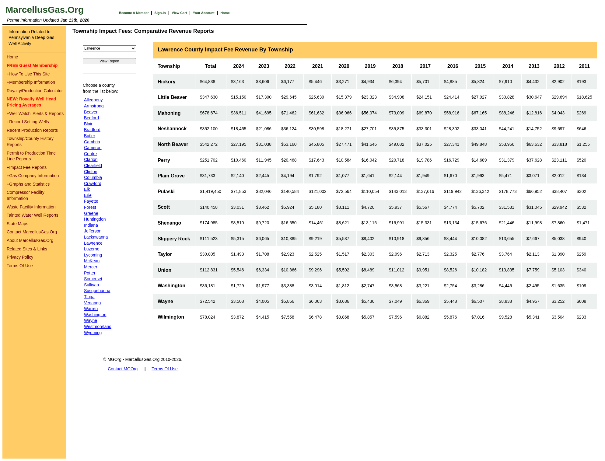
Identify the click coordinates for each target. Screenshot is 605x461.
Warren (91, 308)
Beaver (90, 112)
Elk (87, 189)
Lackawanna (96, 237)
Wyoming (93, 332)
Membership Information (31, 82)
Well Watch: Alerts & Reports (35, 113)
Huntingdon (95, 219)
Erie (88, 195)
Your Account (204, 13)
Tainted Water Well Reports (32, 215)
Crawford (92, 183)
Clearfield (93, 165)
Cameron (93, 147)
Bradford (92, 129)
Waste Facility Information (31, 206)
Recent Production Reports (32, 130)
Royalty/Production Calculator (35, 90)
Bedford (91, 117)
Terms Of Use (20, 265)
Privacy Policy (20, 257)
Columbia (93, 177)
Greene (91, 213)
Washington (95, 314)
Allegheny (93, 99)
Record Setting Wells (28, 121)
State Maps (17, 223)
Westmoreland (97, 326)
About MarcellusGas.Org (30, 240)
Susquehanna (97, 290)
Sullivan (91, 284)
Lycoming (93, 255)
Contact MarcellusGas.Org (32, 231)
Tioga (89, 296)
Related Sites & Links (27, 248)
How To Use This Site (28, 74)
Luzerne (92, 248)
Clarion (90, 159)
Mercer (90, 266)
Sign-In (160, 13)
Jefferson (92, 231)
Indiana (91, 225)
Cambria (92, 141)
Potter (89, 273)
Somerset (93, 278)
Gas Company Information (33, 175)
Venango (92, 302)
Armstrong (94, 105)
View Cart (179, 13)
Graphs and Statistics (28, 184)
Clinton (90, 171)
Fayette (91, 201)
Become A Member (134, 13)
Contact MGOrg (123, 368)
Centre (90, 153)
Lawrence (93, 243)
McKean (92, 260)
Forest (90, 207)
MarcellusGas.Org (44, 10)
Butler (89, 135)
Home (225, 13)
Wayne (90, 320)
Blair (88, 123)
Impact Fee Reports (27, 167)
